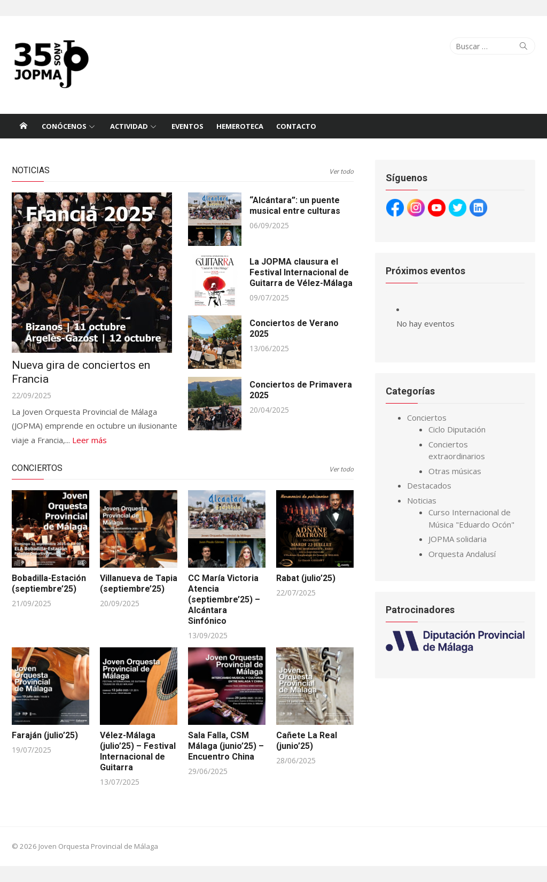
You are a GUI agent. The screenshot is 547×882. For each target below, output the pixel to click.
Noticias (31, 170)
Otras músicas (454, 471)
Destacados (429, 485)
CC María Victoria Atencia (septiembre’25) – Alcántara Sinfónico (224, 599)
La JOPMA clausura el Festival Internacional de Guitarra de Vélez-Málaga (301, 272)
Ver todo (341, 171)
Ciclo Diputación (457, 429)
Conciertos (37, 468)
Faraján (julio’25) (45, 735)
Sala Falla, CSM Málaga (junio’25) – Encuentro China (226, 746)
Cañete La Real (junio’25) (306, 740)
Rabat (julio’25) (305, 578)
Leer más (89, 440)
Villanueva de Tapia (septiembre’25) (138, 583)
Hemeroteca (239, 126)
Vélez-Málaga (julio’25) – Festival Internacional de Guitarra (138, 751)
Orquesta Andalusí (462, 553)
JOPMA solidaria (457, 538)
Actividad (129, 126)
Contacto (296, 126)
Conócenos (64, 126)
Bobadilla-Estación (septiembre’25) (49, 583)
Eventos (187, 126)
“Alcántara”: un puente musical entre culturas (294, 205)
